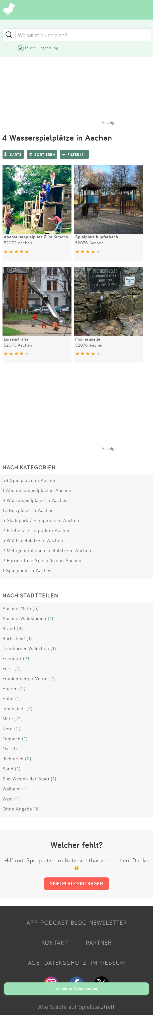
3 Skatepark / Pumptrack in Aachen (41, 520)
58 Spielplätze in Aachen (30, 480)
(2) (18, 668)
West (8, 799)
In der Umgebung (41, 47)
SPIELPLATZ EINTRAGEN (76, 883)
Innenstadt (14, 708)
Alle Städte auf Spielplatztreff (76, 1006)
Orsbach (12, 739)
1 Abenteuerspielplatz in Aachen (37, 490)
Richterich (13, 759)
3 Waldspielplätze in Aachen (33, 540)
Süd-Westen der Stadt (26, 779)
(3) (36, 608)
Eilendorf (12, 658)
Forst (8, 668)
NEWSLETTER (108, 923)
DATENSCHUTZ (65, 963)
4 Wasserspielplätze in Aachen (35, 500)
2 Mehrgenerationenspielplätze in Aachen (47, 550)
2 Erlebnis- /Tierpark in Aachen (37, 530)
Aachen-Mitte (17, 608)
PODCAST (54, 923)
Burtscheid (14, 638)
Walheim (12, 789)
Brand (9, 628)
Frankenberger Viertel (26, 678)
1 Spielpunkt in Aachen (27, 570)
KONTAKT (54, 943)
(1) (50, 618)
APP (32, 923)
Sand (8, 769)
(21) (19, 719)
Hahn (8, 698)
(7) (30, 708)
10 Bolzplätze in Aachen (28, 510)
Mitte (8, 719)
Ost (6, 749)
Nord (8, 729)
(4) (20, 628)
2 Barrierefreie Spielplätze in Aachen (42, 560)
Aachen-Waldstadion (24, 618)
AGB (34, 963)
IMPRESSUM (108, 963)
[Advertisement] (79, 413)
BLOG (79, 923)
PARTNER (99, 943)
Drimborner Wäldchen (26, 648)
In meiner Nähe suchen (76, 988)
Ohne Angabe (17, 809)
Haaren (10, 688)
